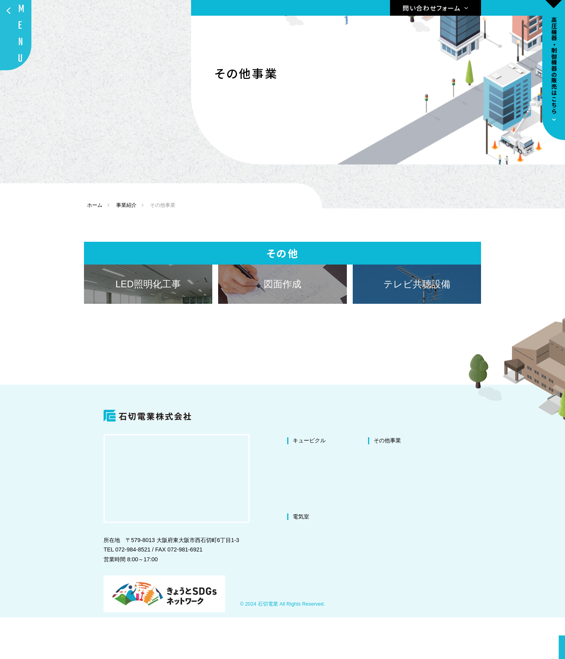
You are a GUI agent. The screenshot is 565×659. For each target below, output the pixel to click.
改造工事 (304, 507)
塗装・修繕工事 (312, 520)
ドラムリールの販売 (402, 583)
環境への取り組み (476, 520)
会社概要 (465, 507)
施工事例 (465, 532)
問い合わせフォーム (432, 8)
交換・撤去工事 (312, 545)
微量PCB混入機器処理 (401, 545)
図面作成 (385, 507)
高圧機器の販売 (396, 570)
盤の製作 (385, 532)
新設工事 (304, 532)
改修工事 (304, 494)
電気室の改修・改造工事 (323, 570)
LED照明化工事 (393, 494)
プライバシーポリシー (481, 558)
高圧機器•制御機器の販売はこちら (554, 65)
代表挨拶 (465, 494)
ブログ (462, 545)
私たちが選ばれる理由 (481, 482)
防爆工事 (385, 558)
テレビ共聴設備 (393, 520)
